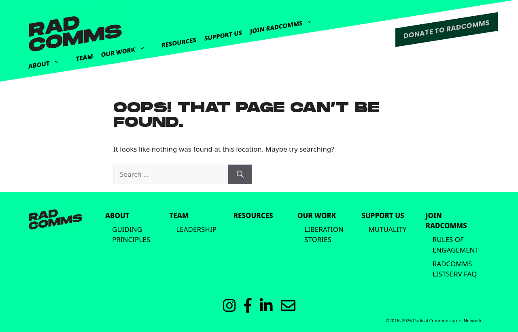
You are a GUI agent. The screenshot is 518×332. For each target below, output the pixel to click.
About (48, 61)
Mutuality (387, 229)
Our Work (127, 47)
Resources (178, 42)
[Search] (240, 174)
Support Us (223, 35)
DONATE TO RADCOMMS (446, 29)
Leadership (196, 229)
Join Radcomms (285, 23)
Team (84, 57)
